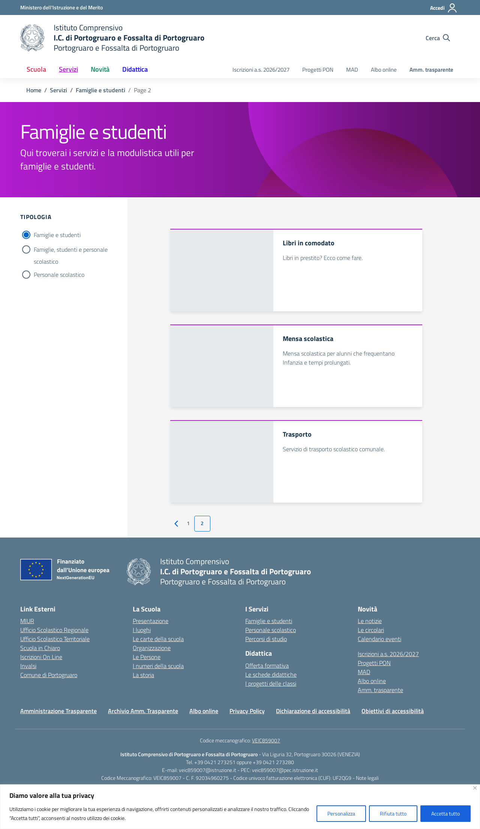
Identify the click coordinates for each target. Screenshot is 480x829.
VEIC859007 (266, 740)
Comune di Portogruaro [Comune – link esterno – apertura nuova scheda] (48, 674)
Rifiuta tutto (393, 813)
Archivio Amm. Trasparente (143, 710)
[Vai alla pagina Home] (33, 90)
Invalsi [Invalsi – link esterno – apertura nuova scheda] (28, 665)
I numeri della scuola (158, 665)
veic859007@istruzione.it (207, 770)
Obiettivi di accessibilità (393, 710)
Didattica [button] (135, 69)
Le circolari (371, 629)
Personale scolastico (59, 274)
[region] (240, 806)
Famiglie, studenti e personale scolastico (71, 250)
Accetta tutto (445, 813)
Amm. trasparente (431, 69)
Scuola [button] (36, 69)
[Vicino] (475, 788)
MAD (352, 69)
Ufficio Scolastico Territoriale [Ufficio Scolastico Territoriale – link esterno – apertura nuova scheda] (55, 638)
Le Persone (146, 656)
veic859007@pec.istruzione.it (285, 770)
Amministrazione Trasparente (58, 710)
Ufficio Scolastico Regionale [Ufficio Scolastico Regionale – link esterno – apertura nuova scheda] (54, 629)
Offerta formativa (267, 665)
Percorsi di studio (266, 638)
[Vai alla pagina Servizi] (58, 90)
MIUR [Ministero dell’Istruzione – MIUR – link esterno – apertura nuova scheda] (27, 620)
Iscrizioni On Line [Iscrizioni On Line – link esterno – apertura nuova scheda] (41, 656)
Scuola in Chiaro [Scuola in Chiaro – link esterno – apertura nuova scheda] (40, 647)
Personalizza (341, 813)
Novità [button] (100, 69)
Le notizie (370, 620)
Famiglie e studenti (57, 234)
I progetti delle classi (270, 683)
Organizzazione (152, 647)
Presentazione (150, 620)
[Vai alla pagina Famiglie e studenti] (100, 90)
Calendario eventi (379, 638)
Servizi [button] (68, 69)
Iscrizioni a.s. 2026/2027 (261, 69)
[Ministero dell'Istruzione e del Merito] (61, 7)
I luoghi (142, 629)
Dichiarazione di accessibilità (313, 710)
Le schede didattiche (271, 674)
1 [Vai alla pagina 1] (188, 523)
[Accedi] (444, 8)
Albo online (384, 69)
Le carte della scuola (158, 638)
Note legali (367, 778)
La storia (143, 674)
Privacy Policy (247, 710)
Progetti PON (317, 69)
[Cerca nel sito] (437, 38)
